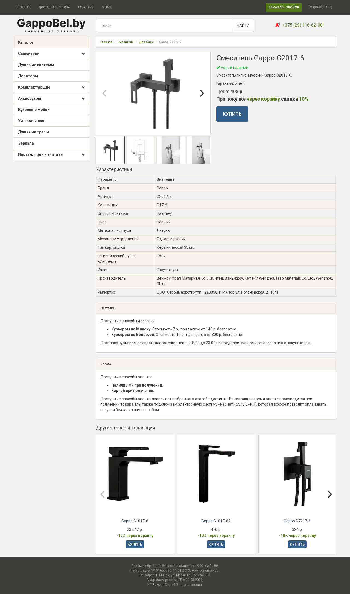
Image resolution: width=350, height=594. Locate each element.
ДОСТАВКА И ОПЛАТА (54, 7)
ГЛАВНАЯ (23, 7)
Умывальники (31, 121)
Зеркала (26, 143)
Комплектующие (51, 87)
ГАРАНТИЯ (86, 7)
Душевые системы (36, 65)
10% (303, 99)
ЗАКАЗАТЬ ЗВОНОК (284, 7)
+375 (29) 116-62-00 (302, 25)
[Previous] (105, 93)
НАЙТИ (243, 25)
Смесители (51, 54)
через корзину (263, 99)
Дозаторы (28, 76)
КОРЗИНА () (320, 7)
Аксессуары (51, 98)
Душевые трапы (33, 132)
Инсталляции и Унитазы (51, 154)
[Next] (202, 93)
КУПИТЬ (232, 114)
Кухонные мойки (33, 109)
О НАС (106, 7)
